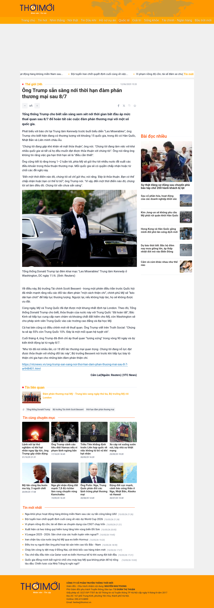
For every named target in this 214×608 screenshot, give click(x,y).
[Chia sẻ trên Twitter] (124, 106)
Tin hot (42, 20)
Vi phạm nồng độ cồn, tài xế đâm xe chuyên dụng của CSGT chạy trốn (73, 524)
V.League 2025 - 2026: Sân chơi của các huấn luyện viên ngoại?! (70, 534)
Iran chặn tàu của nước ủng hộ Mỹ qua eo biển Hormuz (65, 539)
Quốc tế (124, 20)
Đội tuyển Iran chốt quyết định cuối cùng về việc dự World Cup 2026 (72, 519)
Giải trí (136, 20)
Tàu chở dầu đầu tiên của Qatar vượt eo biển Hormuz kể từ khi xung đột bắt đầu (79, 554)
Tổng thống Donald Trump (38, 409)
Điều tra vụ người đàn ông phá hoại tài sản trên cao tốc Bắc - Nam (71, 544)
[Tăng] (37, 105)
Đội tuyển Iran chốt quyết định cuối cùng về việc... (103, 74)
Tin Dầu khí (88, 20)
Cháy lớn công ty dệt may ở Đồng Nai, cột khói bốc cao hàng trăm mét (73, 549)
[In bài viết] (135, 106)
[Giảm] (25, 105)
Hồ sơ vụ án (107, 20)
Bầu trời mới (203, 20)
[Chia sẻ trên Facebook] (118, 106)
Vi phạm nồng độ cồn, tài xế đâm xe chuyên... (166, 74)
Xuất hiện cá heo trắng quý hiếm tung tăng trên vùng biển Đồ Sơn (70, 529)
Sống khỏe (151, 20)
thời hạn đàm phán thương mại (100, 409)
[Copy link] (129, 105)
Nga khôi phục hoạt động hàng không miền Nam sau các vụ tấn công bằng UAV (79, 514)
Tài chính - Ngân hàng (177, 20)
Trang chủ (28, 20)
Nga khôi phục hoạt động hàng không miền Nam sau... (35, 74)
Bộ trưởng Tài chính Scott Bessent (68, 409)
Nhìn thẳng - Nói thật (64, 20)
